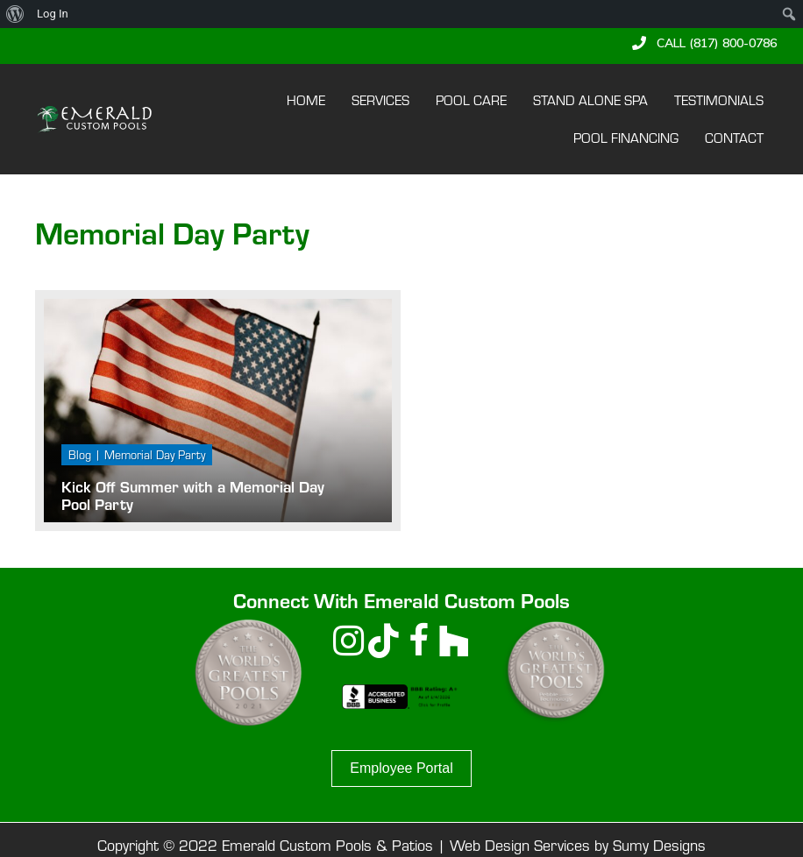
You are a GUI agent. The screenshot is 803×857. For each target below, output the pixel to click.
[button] (704, 43)
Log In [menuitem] (52, 13)
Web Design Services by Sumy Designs (578, 845)
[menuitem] (15, 14)
